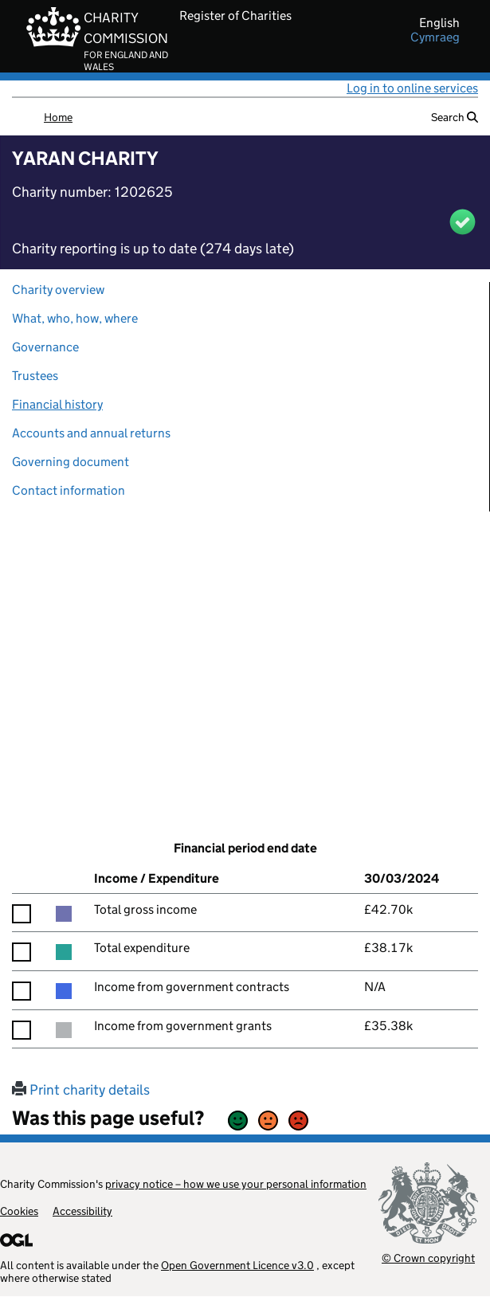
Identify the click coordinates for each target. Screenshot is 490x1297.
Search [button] (454, 117)
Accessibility (82, 1211)
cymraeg (435, 37)
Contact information (68, 490)
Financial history (57, 404)
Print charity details (81, 1090)
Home (58, 117)
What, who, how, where (75, 318)
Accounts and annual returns (91, 433)
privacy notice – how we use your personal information (236, 1184)
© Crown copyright (428, 1257)
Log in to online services (412, 88)
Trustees (35, 375)
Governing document (70, 461)
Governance (45, 347)
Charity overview (58, 289)
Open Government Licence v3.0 (237, 1265)
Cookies (19, 1211)
